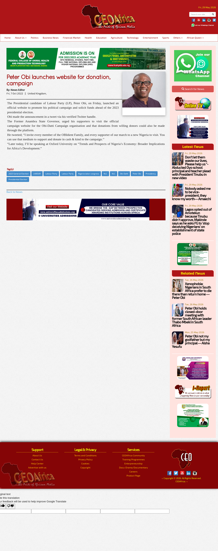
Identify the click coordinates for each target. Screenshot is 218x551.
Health (88, 37)
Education (101, 37)
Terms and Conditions (85, 455)
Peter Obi (137, 173)
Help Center (37, 463)
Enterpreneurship (133, 463)
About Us (20, 37)
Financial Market (71, 37)
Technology (133, 37)
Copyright (85, 467)
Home (7, 37)
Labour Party (51, 173)
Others (177, 37)
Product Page (133, 475)
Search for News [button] (193, 89)
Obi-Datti (124, 173)
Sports (165, 37)
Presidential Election (17, 179)
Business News (51, 37)
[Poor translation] (10, 506)
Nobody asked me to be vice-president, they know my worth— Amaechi (191, 193)
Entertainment (150, 37)
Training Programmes (133, 459)
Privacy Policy (85, 459)
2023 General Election (18, 173)
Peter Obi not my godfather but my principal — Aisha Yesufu (191, 341)
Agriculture (116, 37)
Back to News (14, 191)
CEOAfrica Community (133, 455)
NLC (105, 173)
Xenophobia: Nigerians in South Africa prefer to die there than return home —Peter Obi (191, 291)
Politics (34, 37)
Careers (133, 471)
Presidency (151, 173)
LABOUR (37, 173)
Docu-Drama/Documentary (133, 467)
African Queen (195, 37)
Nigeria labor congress (88, 173)
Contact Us (37, 459)
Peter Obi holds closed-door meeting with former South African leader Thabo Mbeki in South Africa (192, 317)
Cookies (85, 463)
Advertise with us (37, 467)
